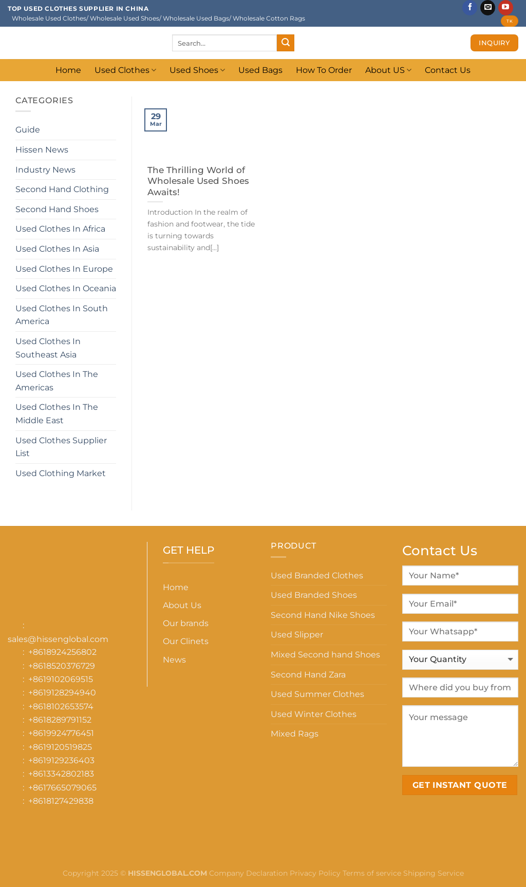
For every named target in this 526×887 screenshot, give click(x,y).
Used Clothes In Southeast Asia (48, 348)
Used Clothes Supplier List (61, 447)
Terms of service (372, 873)
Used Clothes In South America (61, 315)
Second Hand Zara (308, 675)
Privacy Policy (315, 873)
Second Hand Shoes (57, 209)
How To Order (324, 70)
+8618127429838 (60, 801)
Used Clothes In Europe (64, 269)
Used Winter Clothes (313, 714)
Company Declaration (247, 873)
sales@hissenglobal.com (58, 639)
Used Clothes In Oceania (65, 288)
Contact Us (448, 70)
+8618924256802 (62, 652)
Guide (27, 130)
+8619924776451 (61, 733)
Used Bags (260, 70)
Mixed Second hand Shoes (325, 654)
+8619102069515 (60, 679)
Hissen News (41, 150)
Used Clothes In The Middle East (56, 413)
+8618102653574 (60, 706)
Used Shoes (197, 70)
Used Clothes (125, 70)
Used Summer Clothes (317, 694)
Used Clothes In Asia (57, 249)
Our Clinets (186, 641)
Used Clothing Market (60, 473)
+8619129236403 (61, 760)
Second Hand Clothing (62, 189)
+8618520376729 (61, 666)
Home (68, 70)
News (174, 660)
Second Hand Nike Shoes (323, 615)
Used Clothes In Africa (60, 229)
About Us (182, 605)
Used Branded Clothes (317, 575)
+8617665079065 (62, 787)
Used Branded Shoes (314, 595)
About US (388, 70)
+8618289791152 (59, 720)
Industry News (45, 170)
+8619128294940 (62, 692)
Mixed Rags (294, 734)
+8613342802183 (61, 774)
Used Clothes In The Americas (56, 380)
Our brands (186, 623)
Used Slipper (297, 634)
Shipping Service (433, 873)
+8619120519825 (60, 747)
